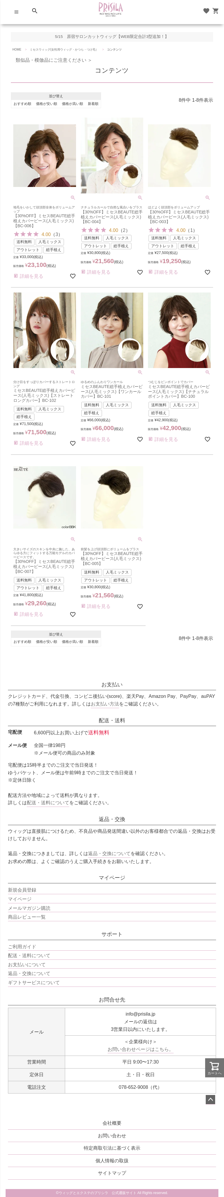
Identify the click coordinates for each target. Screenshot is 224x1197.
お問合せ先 (112, 1000)
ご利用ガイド (22, 946)
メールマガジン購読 (29, 908)
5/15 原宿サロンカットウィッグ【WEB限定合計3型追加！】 (112, 36)
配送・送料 (112, 720)
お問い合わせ (112, 1135)
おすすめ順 (22, 104)
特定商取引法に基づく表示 (112, 1148)
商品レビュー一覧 (27, 917)
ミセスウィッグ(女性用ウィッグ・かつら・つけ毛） (64, 49)
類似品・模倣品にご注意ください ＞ (51, 60)
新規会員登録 (22, 889)
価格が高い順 (72, 104)
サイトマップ (112, 1173)
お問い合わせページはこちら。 (141, 1049)
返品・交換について (109, 853)
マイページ (112, 878)
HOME (16, 49)
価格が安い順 (46, 104)
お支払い (112, 685)
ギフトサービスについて (34, 982)
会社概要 (112, 1123)
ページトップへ (210, 1099)
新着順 (93, 104)
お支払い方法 (105, 703)
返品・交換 (112, 819)
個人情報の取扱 (112, 1160)
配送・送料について (48, 802)
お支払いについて (27, 964)
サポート (112, 934)
